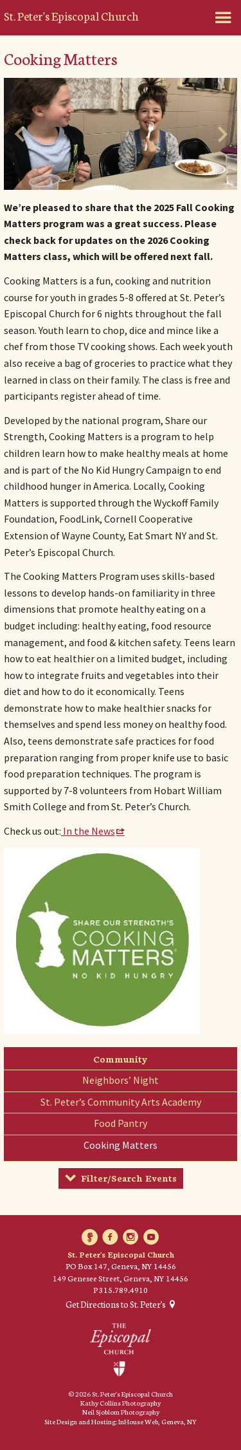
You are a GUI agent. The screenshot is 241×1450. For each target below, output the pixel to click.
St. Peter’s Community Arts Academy (120, 1101)
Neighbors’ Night (120, 1080)
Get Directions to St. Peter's (116, 1304)
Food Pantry (120, 1123)
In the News (88, 830)
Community (120, 1058)
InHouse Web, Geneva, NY (157, 1421)
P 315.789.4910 (120, 1289)
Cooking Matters (120, 1145)
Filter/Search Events (129, 1177)
